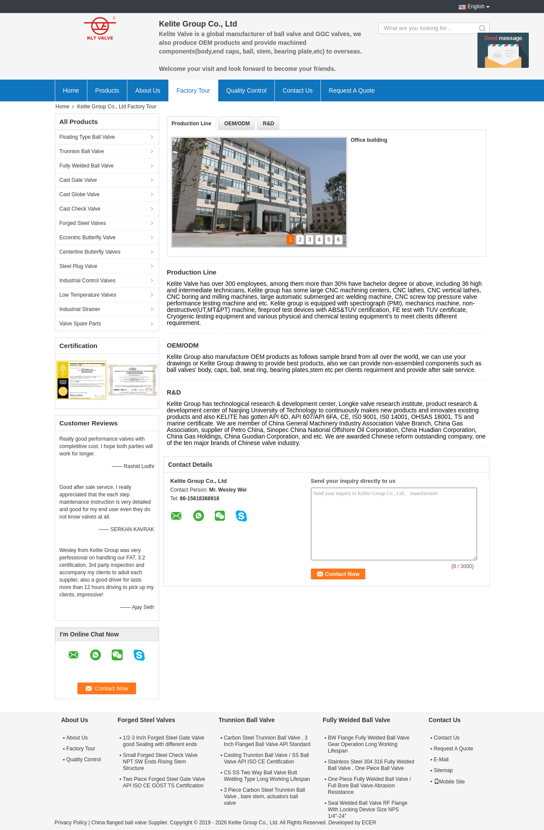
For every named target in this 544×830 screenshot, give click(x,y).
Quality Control (246, 90)
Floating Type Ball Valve (87, 137)
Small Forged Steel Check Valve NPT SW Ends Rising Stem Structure (160, 761)
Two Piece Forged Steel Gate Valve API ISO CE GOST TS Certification (164, 782)
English (475, 6)
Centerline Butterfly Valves (90, 252)
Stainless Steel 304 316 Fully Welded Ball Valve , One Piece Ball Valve (371, 765)
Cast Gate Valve (78, 180)
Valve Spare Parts (80, 324)
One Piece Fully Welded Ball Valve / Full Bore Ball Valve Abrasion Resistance (369, 785)
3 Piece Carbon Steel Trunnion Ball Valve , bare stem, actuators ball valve (264, 796)
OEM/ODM (237, 123)
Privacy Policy (71, 823)
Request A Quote (352, 90)
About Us (147, 90)
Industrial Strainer (80, 309)
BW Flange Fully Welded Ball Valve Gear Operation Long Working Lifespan (369, 744)
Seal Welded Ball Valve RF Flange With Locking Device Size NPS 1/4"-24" (367, 809)
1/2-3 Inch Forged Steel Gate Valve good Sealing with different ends (163, 741)
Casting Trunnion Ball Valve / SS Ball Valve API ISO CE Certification (266, 758)
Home (71, 90)
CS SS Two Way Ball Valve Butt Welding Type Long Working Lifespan (267, 776)
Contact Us (298, 90)
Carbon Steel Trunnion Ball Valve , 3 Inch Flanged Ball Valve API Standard (267, 741)
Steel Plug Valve (78, 266)
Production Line (191, 123)
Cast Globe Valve (80, 194)
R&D (268, 123)
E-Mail (441, 759)
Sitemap (443, 770)
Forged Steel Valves (83, 223)
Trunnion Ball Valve (82, 151)
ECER (369, 823)
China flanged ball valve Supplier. (130, 823)
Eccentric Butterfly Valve (88, 237)
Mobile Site (449, 782)
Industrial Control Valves (88, 281)
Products (107, 90)
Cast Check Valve (80, 209)
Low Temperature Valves (88, 295)
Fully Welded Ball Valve (87, 166)
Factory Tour (193, 90)
